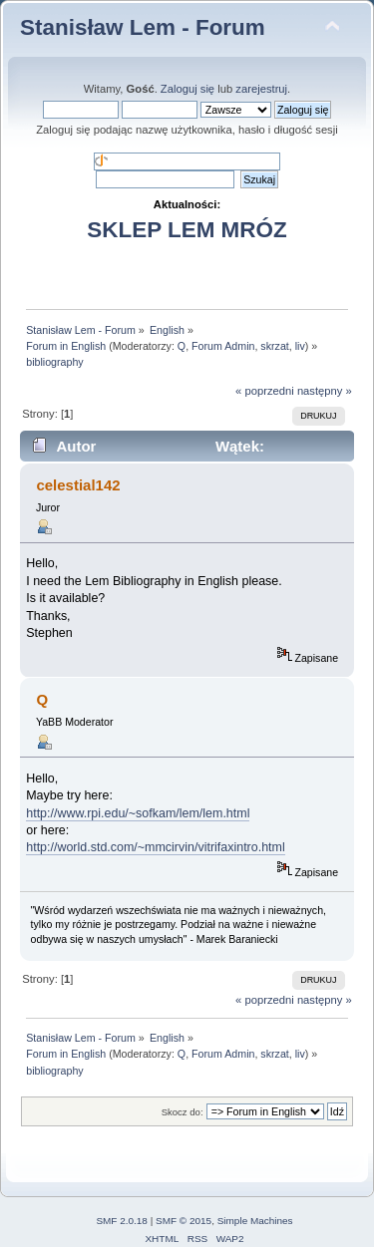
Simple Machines (255, 1220)
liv (300, 346)
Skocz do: (182, 1111)
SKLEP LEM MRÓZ (186, 229)
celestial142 (78, 484)
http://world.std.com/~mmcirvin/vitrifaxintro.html (155, 847)
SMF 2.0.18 (122, 1220)
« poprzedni (264, 391)
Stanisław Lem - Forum (142, 27)
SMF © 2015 (183, 1220)
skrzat (274, 346)
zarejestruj (261, 89)
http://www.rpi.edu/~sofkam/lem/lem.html (137, 813)
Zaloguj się (187, 89)
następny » (324, 391)
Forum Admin (222, 346)
